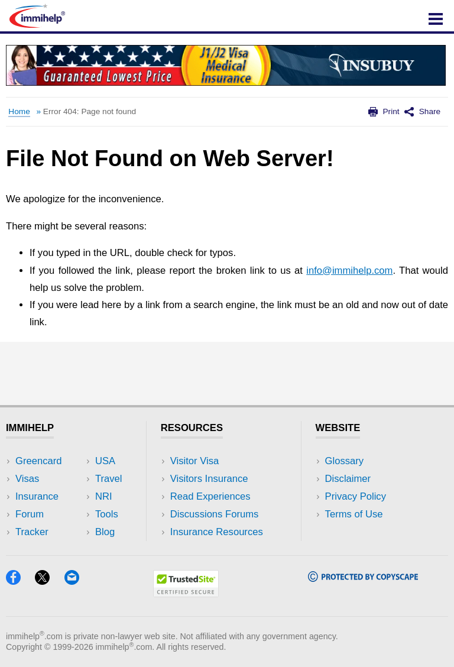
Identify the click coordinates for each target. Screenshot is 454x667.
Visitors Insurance (209, 478)
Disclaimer (348, 478)
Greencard (38, 461)
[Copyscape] (363, 578)
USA (105, 461)
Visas (27, 478)
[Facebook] (19, 581)
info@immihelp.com (349, 270)
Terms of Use (354, 514)
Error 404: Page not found (89, 111)
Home (19, 111)
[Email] (77, 581)
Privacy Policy (355, 496)
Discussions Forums (214, 514)
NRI (103, 496)
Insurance (37, 496)
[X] (48, 581)
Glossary (344, 461)
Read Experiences (210, 496)
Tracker (31, 532)
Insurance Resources (216, 532)
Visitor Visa (194, 461)
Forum (29, 514)
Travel (108, 478)
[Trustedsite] (186, 593)
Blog (105, 532)
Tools (106, 514)
